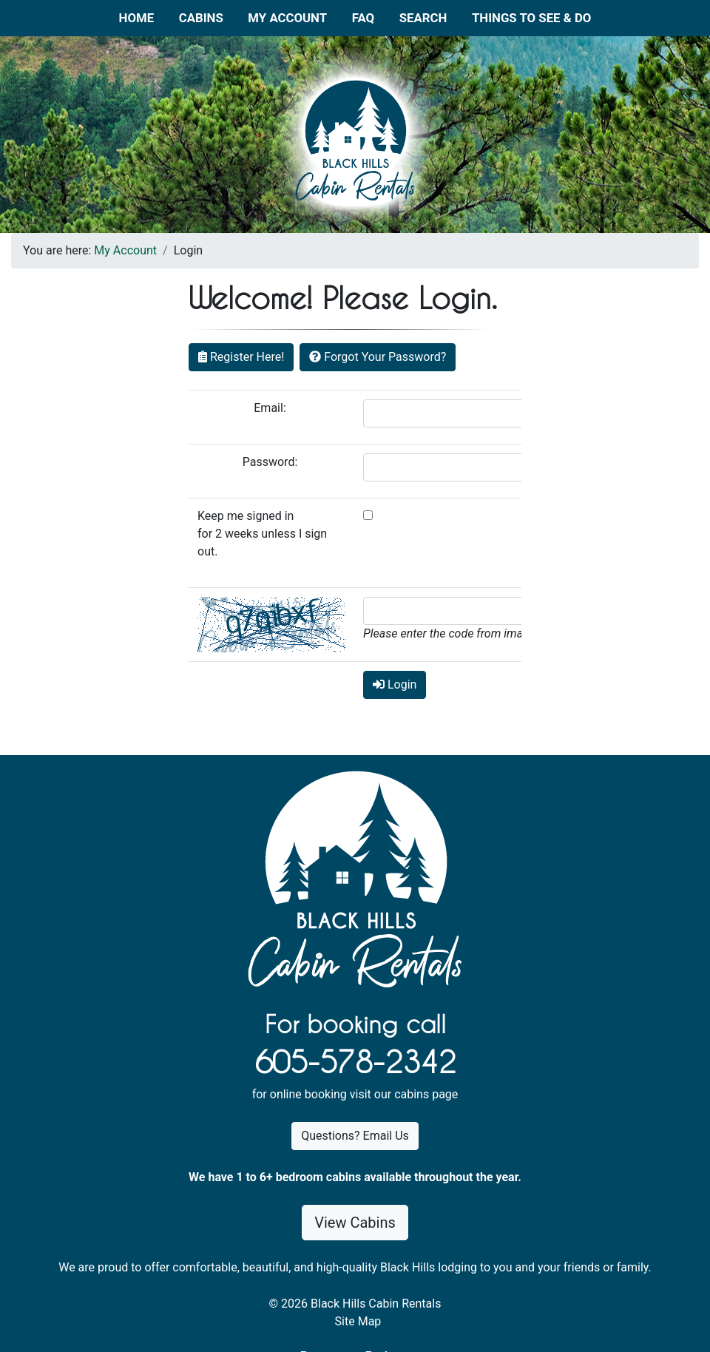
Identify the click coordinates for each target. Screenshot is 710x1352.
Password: (272, 462)
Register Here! (241, 357)
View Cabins (355, 1222)
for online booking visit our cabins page (355, 1094)
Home (137, 17)
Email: (271, 408)
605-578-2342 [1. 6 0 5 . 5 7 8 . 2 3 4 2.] (355, 1062)
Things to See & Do (531, 17)
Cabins (201, 17)
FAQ (363, 17)
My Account (287, 17)
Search (423, 17)
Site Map (358, 1321)
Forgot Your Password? (377, 357)
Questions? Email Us (355, 1136)
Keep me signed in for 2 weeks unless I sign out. (262, 533)
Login (394, 684)
